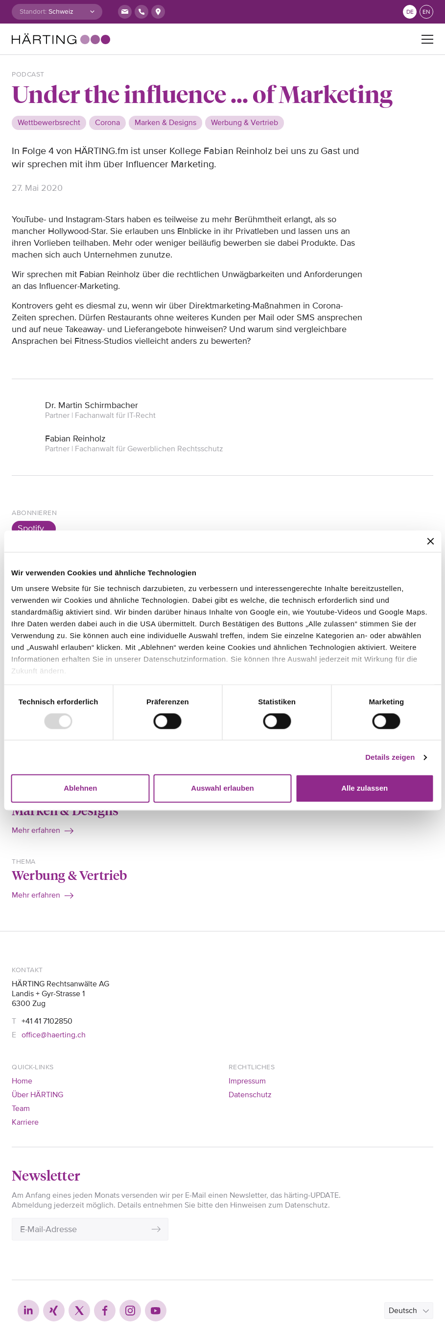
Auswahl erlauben (222, 788)
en (426, 12)
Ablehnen (80, 788)
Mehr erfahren (36, 830)
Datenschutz (250, 1095)
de (410, 12)
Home (22, 1081)
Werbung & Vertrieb (69, 874)
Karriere (25, 1122)
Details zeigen (390, 757)
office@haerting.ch (54, 1035)
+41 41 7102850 (47, 1021)
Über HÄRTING (37, 1095)
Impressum (247, 1081)
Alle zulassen (364, 788)
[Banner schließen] (430, 541)
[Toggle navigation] (427, 39)
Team (21, 1108)
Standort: (33, 11)
